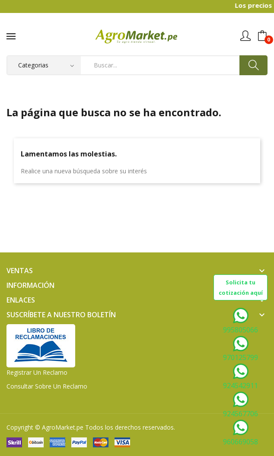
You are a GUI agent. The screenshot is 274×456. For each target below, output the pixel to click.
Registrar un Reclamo (36, 372)
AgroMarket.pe (62, 427)
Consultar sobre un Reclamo (46, 386)
